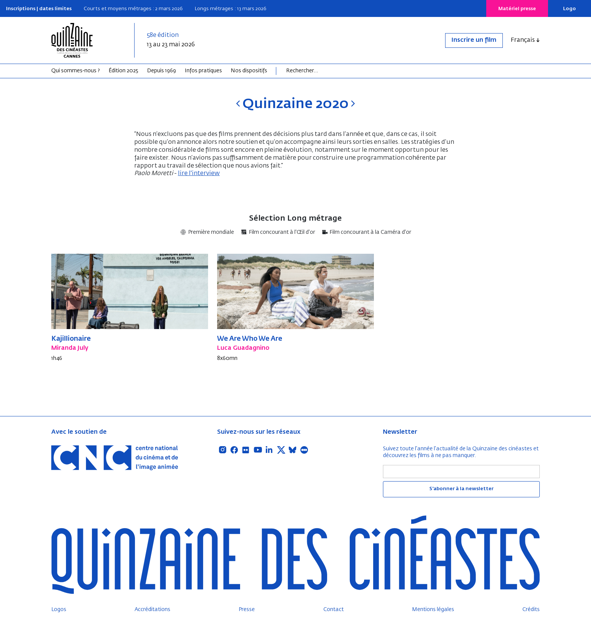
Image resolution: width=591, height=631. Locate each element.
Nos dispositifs (249, 70)
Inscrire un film (474, 40)
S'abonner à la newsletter (461, 488)
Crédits (531, 609)
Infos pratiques (203, 70)
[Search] (315, 71)
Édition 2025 (123, 70)
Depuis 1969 (161, 70)
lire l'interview (199, 174)
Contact (333, 609)
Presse (247, 609)
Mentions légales (433, 609)
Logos (58, 609)
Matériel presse (517, 8)
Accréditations (152, 609)
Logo (569, 8)
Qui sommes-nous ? (75, 70)
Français (523, 40)
